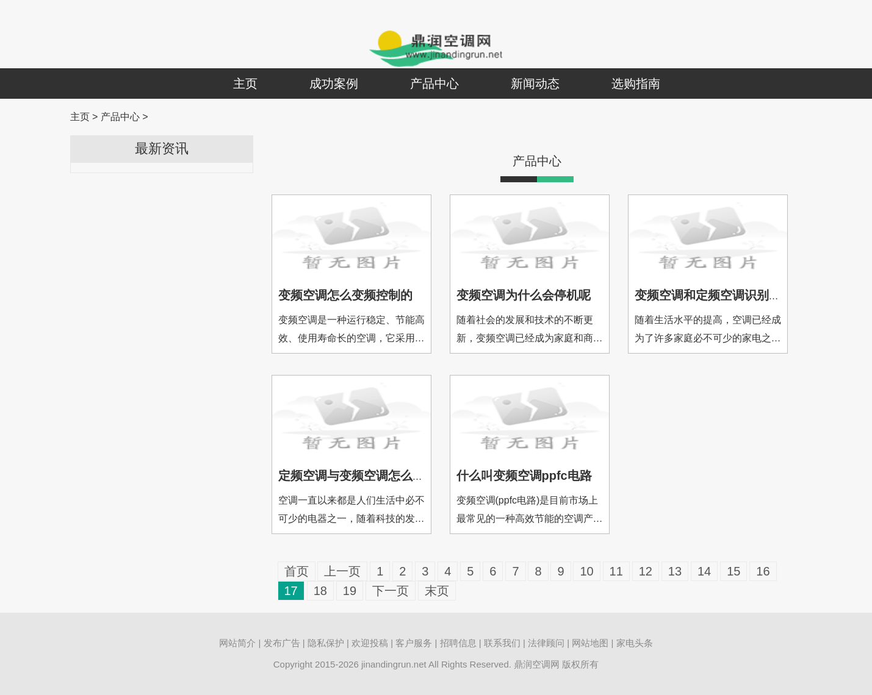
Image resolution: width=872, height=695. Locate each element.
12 (645, 571)
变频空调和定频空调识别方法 (714, 295)
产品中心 (434, 83)
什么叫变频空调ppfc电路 (524, 475)
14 (704, 571)
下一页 (390, 590)
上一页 (342, 571)
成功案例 (333, 83)
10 (586, 571)
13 (675, 571)
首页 (296, 571)
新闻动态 (535, 83)
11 (616, 571)
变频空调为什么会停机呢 (523, 295)
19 (349, 590)
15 (733, 571)
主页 (245, 83)
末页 (437, 590)
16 (762, 571)
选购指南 (635, 83)
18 (320, 590)
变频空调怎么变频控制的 (345, 295)
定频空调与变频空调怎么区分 (357, 475)
